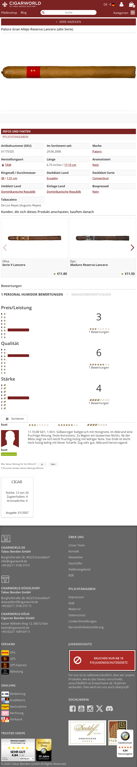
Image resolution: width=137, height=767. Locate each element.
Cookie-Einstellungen (82, 621)
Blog (24, 12)
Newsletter (75, 557)
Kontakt (73, 551)
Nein (53, 464)
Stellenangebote (79, 569)
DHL (8, 653)
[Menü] (131, 732)
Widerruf (74, 609)
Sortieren (14, 419)
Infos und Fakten (17, 131)
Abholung (12, 672)
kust (4, 425)
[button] (5, 248)
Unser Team (76, 545)
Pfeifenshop (9, 12)
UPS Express (14, 665)
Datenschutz (77, 615)
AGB (71, 603)
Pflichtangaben (15, 137)
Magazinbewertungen (91, 294)
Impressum (76, 597)
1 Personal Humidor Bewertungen (32, 294)
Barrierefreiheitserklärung (86, 627)
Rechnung (12, 713)
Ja (42, 464)
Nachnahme (13, 707)
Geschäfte (75, 563)
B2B (71, 575)
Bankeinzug (13, 694)
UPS (8, 659)
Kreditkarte (13, 700)
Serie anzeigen (68, 22)
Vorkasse (11, 719)
